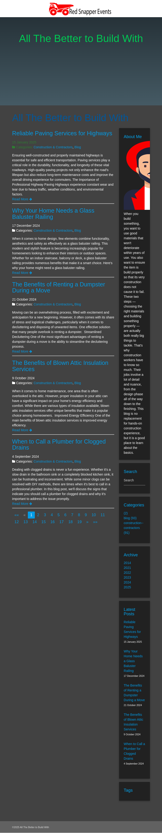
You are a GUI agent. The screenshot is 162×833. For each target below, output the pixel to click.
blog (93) (130, 518)
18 (70, 522)
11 (102, 515)
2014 (127, 563)
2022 (127, 573)
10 (93, 515)
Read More (22, 199)
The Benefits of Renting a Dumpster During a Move (58, 287)
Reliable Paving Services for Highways (62, 133)
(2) (126, 513)
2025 (127, 587)
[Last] (95, 522)
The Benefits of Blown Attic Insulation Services (60, 366)
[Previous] (24, 515)
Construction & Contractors (53, 147)
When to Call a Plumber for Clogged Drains (59, 444)
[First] (16, 515)
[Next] (87, 522)
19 (79, 522)
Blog (78, 147)
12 (16, 522)
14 (34, 522)
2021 (127, 568)
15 (43, 522)
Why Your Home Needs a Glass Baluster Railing (53, 213)
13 (25, 522)
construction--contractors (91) (133, 528)
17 (61, 522)
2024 (127, 582)
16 (52, 522)
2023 (127, 578)
